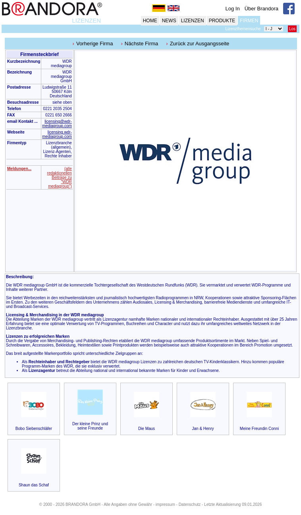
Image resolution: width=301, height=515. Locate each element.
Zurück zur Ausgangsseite (200, 43)
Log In (233, 9)
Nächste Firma (141, 43)
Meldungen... (19, 169)
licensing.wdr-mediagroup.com (56, 134)
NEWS (169, 20)
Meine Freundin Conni (259, 428)
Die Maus (146, 428)
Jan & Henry (203, 428)
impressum (165, 504)
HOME (150, 20)
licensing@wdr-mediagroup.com (56, 123)
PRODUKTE (222, 20)
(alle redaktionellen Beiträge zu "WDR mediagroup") (59, 177)
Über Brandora (261, 9)
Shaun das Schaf (34, 485)
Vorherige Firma (94, 43)
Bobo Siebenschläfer (33, 428)
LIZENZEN (86, 20)
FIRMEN (249, 20)
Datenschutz (190, 504)
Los (292, 29)
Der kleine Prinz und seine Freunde (90, 426)
